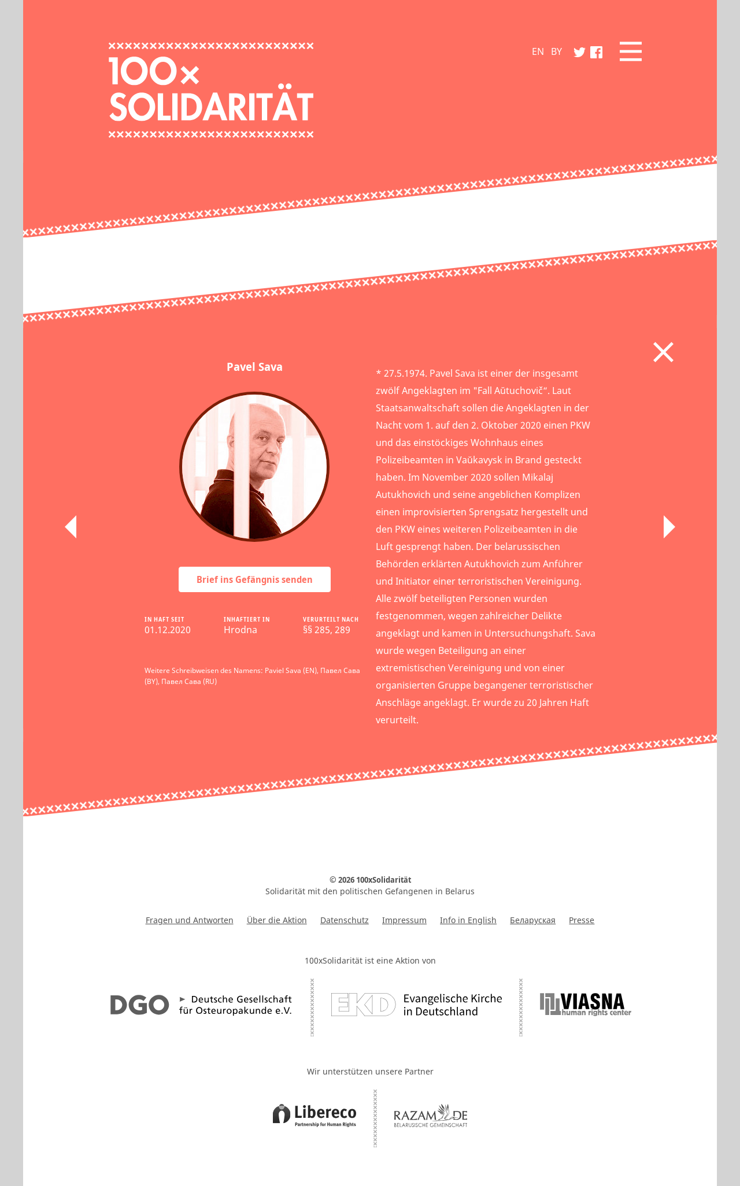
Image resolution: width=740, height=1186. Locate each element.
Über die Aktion (277, 919)
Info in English (468, 919)
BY (556, 51)
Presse (581, 919)
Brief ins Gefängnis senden (255, 579)
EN (538, 51)
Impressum (404, 919)
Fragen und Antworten (190, 919)
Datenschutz (344, 919)
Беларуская (533, 919)
